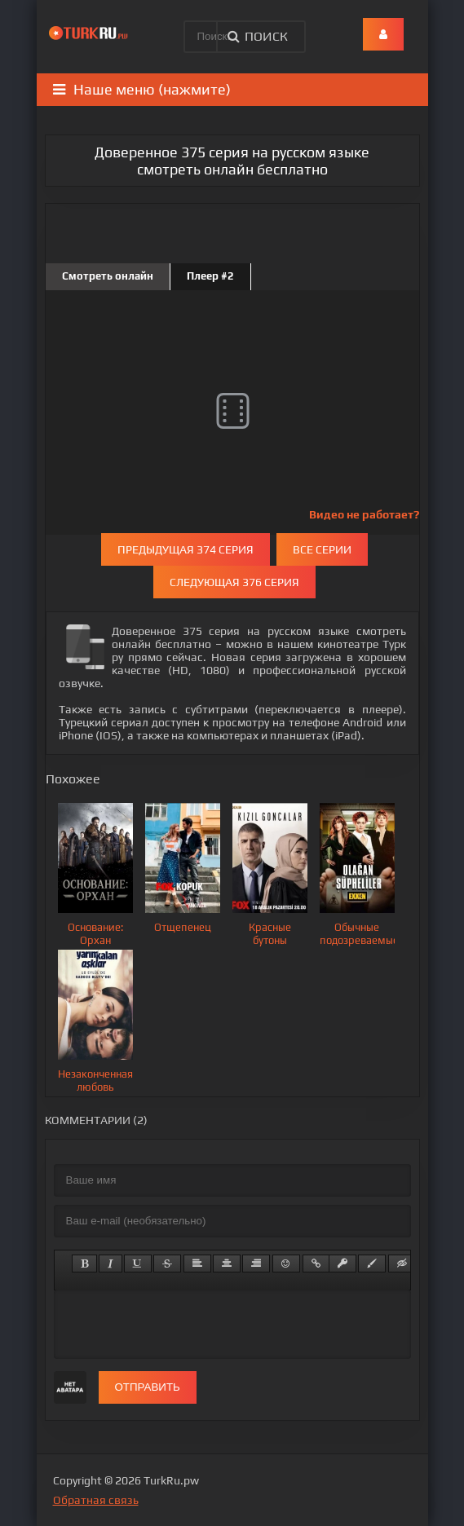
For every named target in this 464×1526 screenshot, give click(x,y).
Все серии (322, 549)
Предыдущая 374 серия (185, 549)
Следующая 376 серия (234, 582)
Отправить (147, 1387)
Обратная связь (96, 1499)
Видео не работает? (364, 514)
